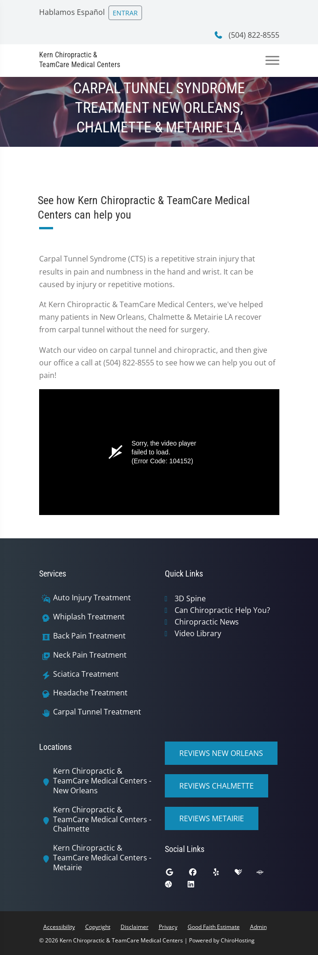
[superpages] (266, 874)
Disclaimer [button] (135, 927)
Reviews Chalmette (216, 786)
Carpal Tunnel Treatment (97, 712)
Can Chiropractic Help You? (222, 610)
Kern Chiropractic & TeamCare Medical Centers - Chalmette (102, 819)
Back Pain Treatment (89, 636)
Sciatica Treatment (86, 674)
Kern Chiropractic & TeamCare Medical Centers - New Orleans (102, 780)
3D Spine (190, 598)
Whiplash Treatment (89, 617)
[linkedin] (198, 886)
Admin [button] (258, 927)
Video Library (198, 633)
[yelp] (223, 874)
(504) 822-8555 (246, 35)
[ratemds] (175, 886)
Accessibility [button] (59, 927)
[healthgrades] (245, 874)
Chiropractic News (207, 622)
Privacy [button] (168, 927)
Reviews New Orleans (221, 753)
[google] (176, 874)
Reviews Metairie (211, 818)
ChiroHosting (238, 940)
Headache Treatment (90, 693)
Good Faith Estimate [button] (214, 927)
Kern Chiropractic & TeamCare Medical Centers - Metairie (102, 857)
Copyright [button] (97, 927)
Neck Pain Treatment (90, 655)
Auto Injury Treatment (92, 598)
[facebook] (199, 874)
